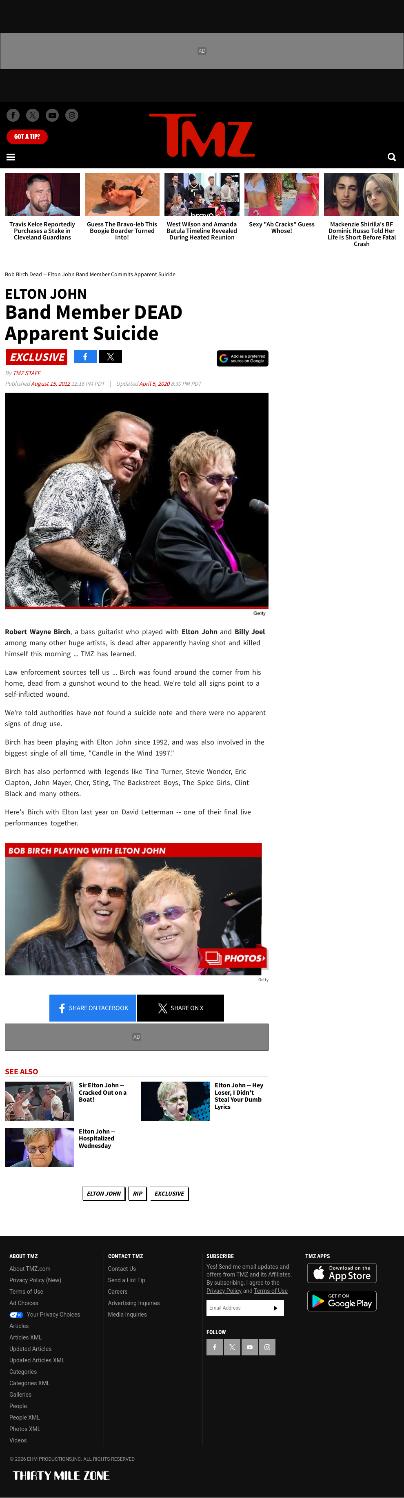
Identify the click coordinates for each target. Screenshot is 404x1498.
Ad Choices (23, 1303)
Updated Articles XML (36, 1360)
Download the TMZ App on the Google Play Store (342, 1301)
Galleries (20, 1394)
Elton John (103, 1193)
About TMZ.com (30, 1268)
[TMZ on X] (32, 115)
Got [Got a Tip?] (27, 137)
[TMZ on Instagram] (71, 115)
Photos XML (24, 1429)
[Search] (392, 156)
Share (92, 1008)
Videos (18, 1440)
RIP (137, 1193)
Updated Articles (30, 1349)
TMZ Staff (26, 373)
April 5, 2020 (155, 383)
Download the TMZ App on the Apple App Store (342, 1273)
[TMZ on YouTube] (250, 1347)
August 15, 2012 (51, 383)
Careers (118, 1291)
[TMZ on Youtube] (52, 115)
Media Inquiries (127, 1314)
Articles (19, 1326)
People (18, 1406)
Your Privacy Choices (44, 1314)
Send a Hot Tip (126, 1280)
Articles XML (25, 1337)
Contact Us (122, 1268)
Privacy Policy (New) (35, 1280)
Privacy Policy (224, 1291)
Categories (23, 1371)
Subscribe (276, 1308)
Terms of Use (26, 1291)
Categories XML (29, 1383)
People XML (24, 1417)
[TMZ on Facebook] (13, 115)
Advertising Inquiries (134, 1303)
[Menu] (11, 156)
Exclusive (169, 1193)
